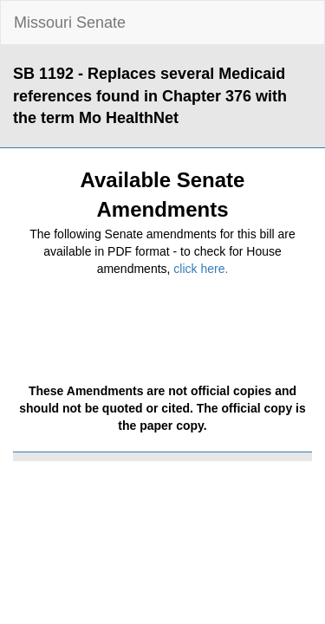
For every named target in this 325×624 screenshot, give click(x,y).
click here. (200, 269)
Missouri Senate (70, 22)
